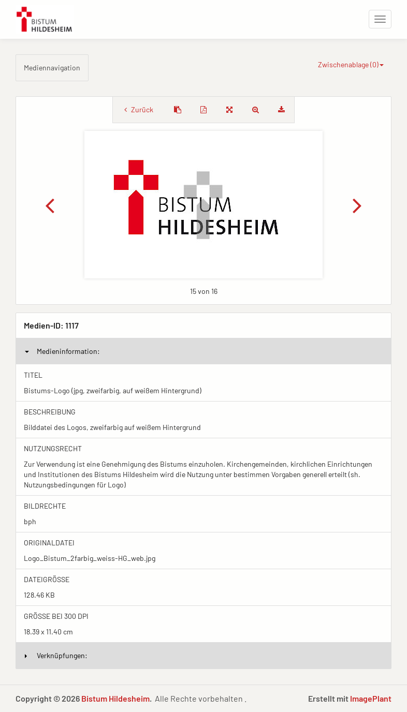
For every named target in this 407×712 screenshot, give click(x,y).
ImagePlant (370, 698)
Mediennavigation (52, 67)
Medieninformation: (62, 351)
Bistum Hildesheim (115, 698)
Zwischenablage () (351, 64)
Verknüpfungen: (56, 655)
